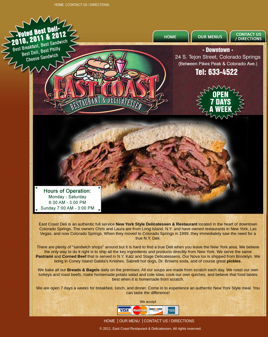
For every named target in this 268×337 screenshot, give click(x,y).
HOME (59, 5)
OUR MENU (129, 321)
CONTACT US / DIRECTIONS (88, 5)
